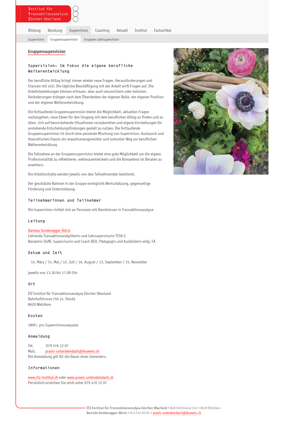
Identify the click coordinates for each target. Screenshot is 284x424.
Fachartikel (162, 31)
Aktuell (122, 31)
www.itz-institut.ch (43, 378)
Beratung (55, 31)
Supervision (78, 31)
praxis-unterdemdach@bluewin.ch (72, 351)
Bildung (34, 31)
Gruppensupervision (64, 39)
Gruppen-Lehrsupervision (101, 39)
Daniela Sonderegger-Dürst (49, 231)
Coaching (102, 31)
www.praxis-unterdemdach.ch (90, 378)
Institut (141, 31)
